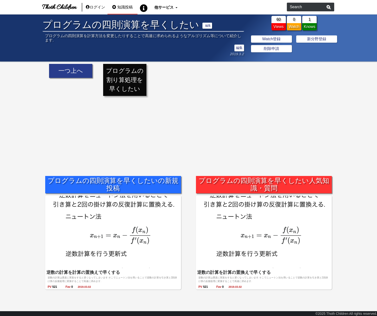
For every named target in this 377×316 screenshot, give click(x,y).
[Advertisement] (188, 132)
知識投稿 (122, 7)
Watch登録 (271, 39)
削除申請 (271, 49)
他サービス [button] (164, 7)
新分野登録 (316, 39)
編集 (208, 25)
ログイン (95, 7)
